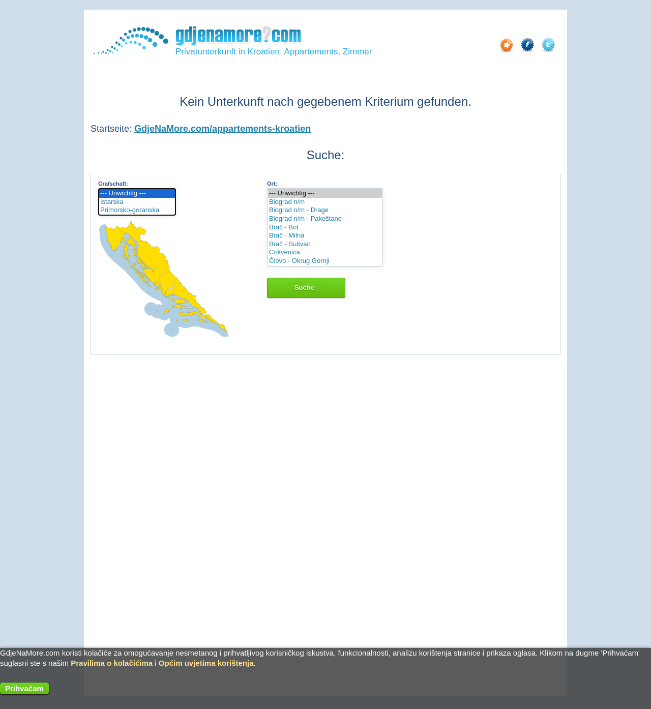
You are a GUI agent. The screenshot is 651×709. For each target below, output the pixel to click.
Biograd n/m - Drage (325, 210)
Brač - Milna (325, 235)
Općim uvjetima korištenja (206, 663)
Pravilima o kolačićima (112, 663)
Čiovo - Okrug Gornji (325, 261)
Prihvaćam (24, 688)
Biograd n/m (325, 202)
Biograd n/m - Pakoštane (325, 219)
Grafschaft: (113, 184)
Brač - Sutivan (325, 244)
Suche (306, 287)
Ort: (272, 184)
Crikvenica (325, 252)
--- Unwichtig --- (137, 193)
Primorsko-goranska (137, 210)
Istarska (137, 202)
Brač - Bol (325, 227)
